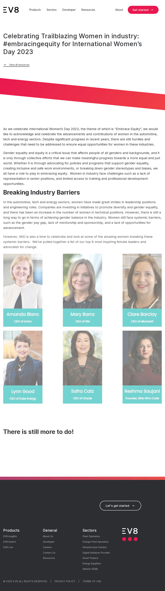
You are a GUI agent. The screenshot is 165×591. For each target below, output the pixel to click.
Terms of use (92, 581)
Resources (88, 9)
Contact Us (49, 552)
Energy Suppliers (91, 563)
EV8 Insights (10, 536)
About (119, 9)
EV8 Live (8, 547)
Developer (69, 9)
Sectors (52, 9)
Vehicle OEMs (90, 568)
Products (35, 9)
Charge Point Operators (95, 541)
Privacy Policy (65, 581)
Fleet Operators (91, 536)
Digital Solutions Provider (96, 552)
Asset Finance (90, 557)
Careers (47, 547)
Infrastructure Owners (94, 547)
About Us (48, 536)
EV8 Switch (9, 541)
